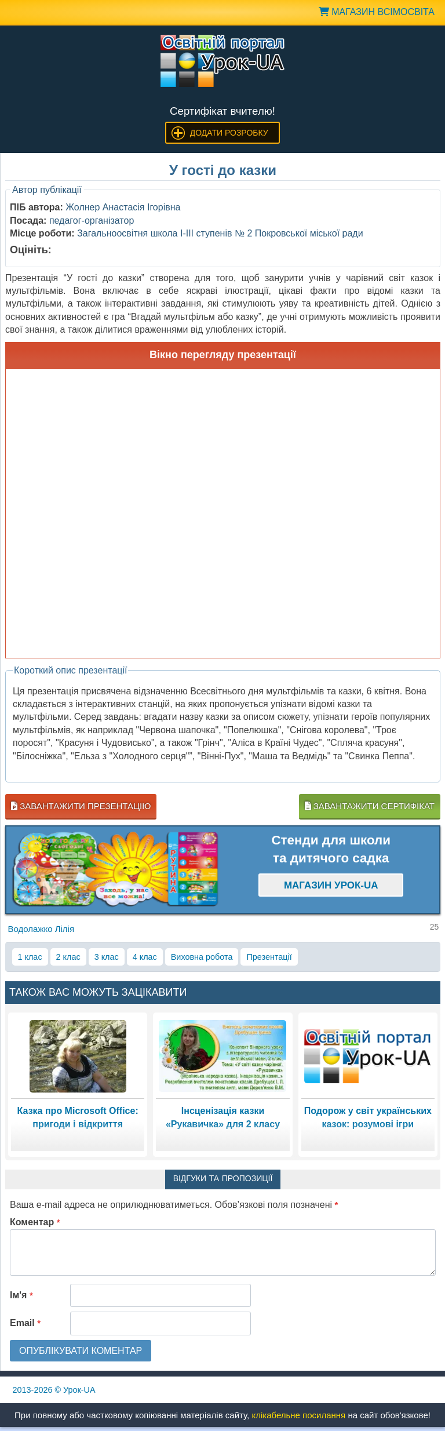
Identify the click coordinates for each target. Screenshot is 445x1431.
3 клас (106, 957)
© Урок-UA (54, 1389)
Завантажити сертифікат (370, 806)
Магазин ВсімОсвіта (377, 12)
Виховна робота (202, 957)
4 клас (145, 957)
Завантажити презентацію (81, 806)
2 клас (68, 957)
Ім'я (21, 1295)
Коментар (35, 1222)
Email (25, 1323)
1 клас (30, 957)
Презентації (268, 957)
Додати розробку (229, 132)
